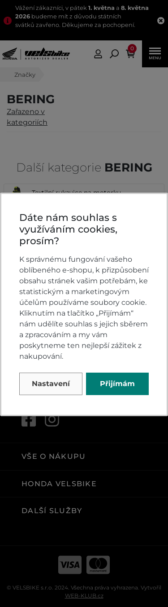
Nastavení (51, 383)
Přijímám (117, 383)
